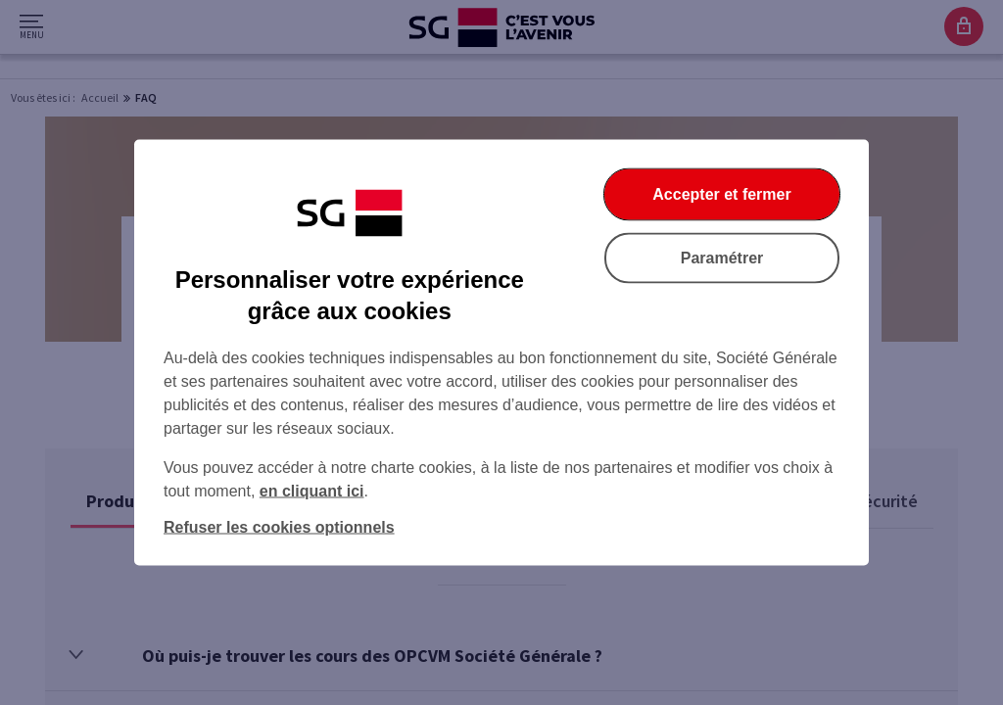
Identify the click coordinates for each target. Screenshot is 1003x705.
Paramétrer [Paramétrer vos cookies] (722, 258)
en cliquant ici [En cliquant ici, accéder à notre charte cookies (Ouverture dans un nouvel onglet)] (312, 491)
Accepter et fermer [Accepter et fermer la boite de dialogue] (721, 194)
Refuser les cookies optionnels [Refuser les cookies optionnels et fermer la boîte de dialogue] (279, 527)
